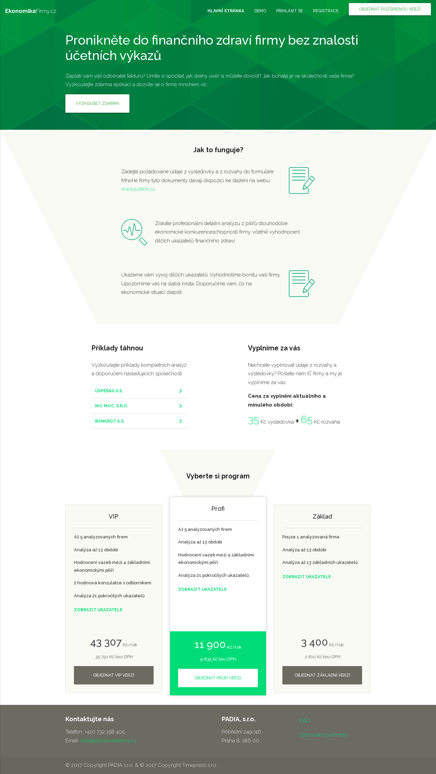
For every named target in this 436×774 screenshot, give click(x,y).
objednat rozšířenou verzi (390, 9)
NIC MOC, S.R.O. (111, 406)
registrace (326, 11)
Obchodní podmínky (324, 735)
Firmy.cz (31, 10)
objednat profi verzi (217, 678)
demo (260, 11)
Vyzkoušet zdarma (97, 103)
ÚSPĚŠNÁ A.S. (109, 391)
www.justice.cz (138, 189)
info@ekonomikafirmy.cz (108, 741)
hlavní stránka (225, 11)
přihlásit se (289, 11)
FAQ (305, 721)
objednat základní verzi (322, 675)
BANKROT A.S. (110, 421)
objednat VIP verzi (113, 675)
